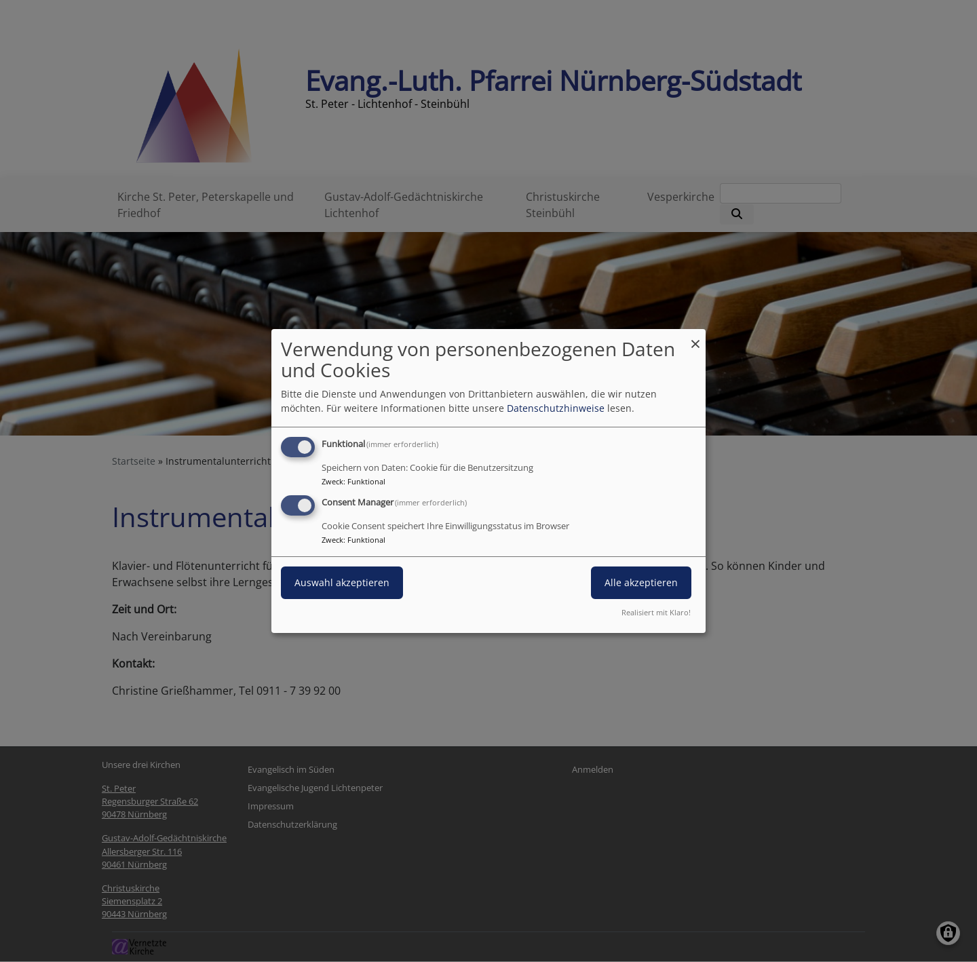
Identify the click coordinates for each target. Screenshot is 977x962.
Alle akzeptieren (641, 582)
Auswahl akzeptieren (341, 582)
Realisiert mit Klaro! (656, 612)
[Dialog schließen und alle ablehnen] (695, 337)
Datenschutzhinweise (556, 408)
